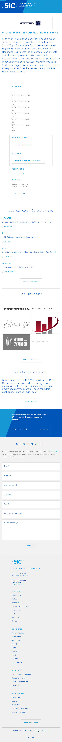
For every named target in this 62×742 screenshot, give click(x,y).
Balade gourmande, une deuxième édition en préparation (26, 222)
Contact (14, 621)
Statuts (14, 599)
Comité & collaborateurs (20, 606)
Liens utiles (15, 617)
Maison (14, 651)
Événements (16, 697)
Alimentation (16, 636)
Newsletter (15, 705)
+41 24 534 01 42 (18, 174)
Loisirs (14, 647)
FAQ (13, 613)
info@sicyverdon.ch (18, 584)
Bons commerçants (19, 712)
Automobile (16, 640)
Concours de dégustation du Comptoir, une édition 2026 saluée (29, 252)
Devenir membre (18, 633)
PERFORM (15, 685)
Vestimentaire (17, 662)
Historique (15, 602)
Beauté (14, 644)
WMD (47, 731)
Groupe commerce (18, 678)
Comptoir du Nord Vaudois (21, 674)
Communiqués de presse (21, 708)
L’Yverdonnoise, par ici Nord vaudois (17, 267)
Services (15, 659)
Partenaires (16, 610)
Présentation (16, 595)
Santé (14, 655)
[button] (29, 738)
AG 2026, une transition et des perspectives (21, 237)
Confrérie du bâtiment (20, 682)
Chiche (41, 731)
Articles (14, 701)
